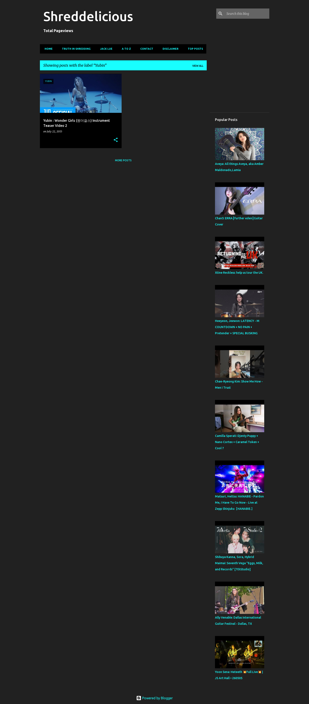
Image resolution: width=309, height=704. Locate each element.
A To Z (125, 48)
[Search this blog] (247, 13)
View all (197, 65)
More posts (123, 160)
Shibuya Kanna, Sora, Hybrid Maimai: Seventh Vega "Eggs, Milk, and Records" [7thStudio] (239, 563)
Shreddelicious (88, 16)
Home (47, 48)
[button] (115, 140)
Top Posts (194, 48)
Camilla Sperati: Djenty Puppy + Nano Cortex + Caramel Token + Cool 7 (237, 442)
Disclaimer (169, 48)
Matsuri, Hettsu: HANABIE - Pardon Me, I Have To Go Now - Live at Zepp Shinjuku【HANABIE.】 (239, 502)
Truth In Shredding (75, 48)
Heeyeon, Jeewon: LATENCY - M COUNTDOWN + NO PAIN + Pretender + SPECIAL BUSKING (237, 327)
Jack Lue (105, 48)
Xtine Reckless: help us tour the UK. (239, 272)
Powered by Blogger (154, 698)
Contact (145, 48)
